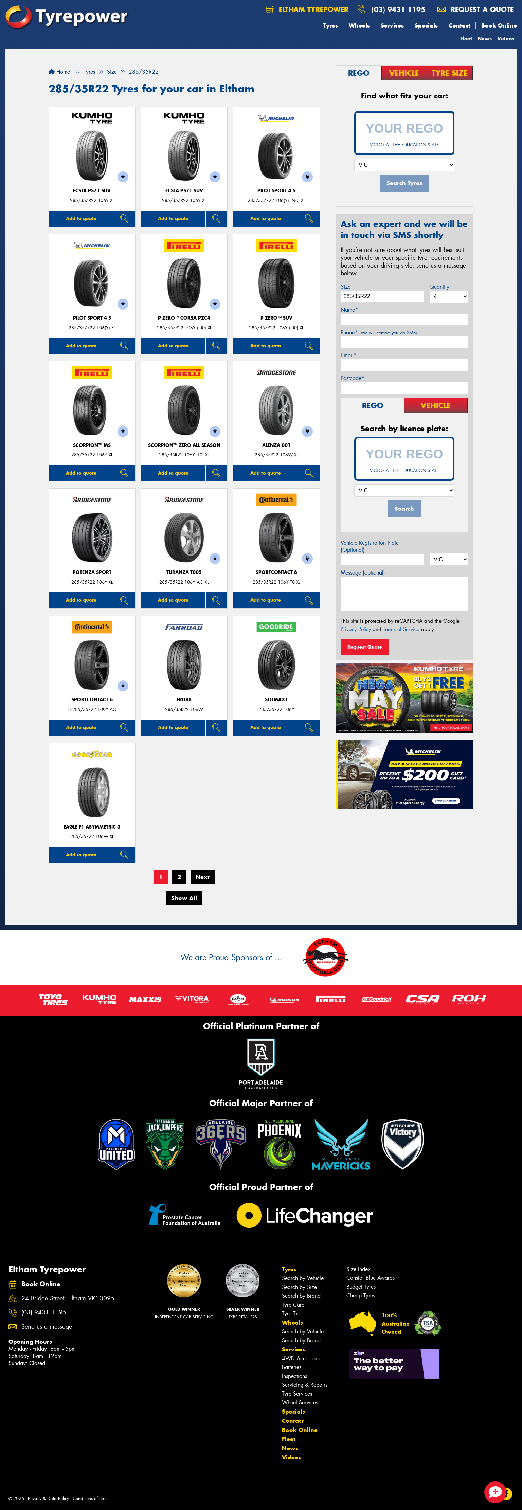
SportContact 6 (276, 572)
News (485, 38)
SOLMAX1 (276, 700)
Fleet (466, 38)
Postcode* (352, 378)
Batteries (291, 1367)
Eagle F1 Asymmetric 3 (92, 827)
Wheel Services (300, 1402)
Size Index (358, 1269)
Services (392, 25)
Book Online (499, 25)
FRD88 (184, 700)
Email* (349, 355)
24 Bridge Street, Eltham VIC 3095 (67, 1299)
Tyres (330, 25)
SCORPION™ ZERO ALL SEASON (184, 445)
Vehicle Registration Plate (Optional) (370, 546)
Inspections (294, 1376)
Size (345, 286)
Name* (349, 309)
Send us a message (46, 1327)
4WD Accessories (302, 1358)
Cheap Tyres (360, 1295)
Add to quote (81, 218)
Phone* (379, 332)
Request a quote (475, 9)
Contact (459, 25)
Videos (505, 38)
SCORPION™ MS (92, 445)
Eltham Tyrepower (307, 9)
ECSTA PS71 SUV (92, 191)
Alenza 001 (276, 445)
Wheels (359, 25)
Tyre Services (297, 1393)
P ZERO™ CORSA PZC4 (184, 318)
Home (59, 71)
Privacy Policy (356, 629)
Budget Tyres (361, 1286)
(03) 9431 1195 (398, 9)
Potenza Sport (92, 572)
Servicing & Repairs (304, 1384)
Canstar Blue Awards (370, 1277)
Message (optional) (363, 572)
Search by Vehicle (303, 1278)
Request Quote (364, 647)
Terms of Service (401, 629)
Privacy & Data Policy (48, 1499)
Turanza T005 (184, 572)
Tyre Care (293, 1304)
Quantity (439, 286)
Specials (426, 25)
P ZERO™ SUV (276, 318)
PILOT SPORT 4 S (276, 191)
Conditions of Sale (90, 1499)
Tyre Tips (292, 1313)
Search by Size (299, 1287)
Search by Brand (301, 1295)
